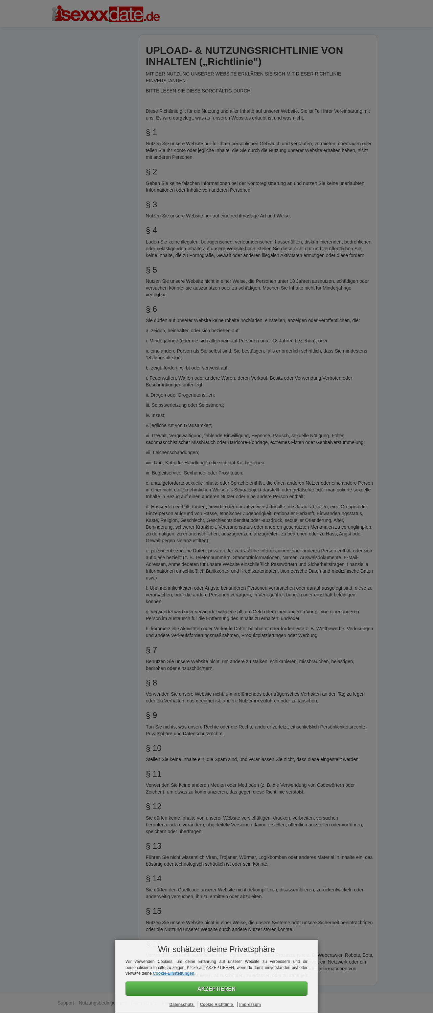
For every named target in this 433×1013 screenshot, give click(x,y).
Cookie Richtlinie (217, 1004)
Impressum (250, 1004)
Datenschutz (182, 1004)
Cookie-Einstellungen (174, 973)
